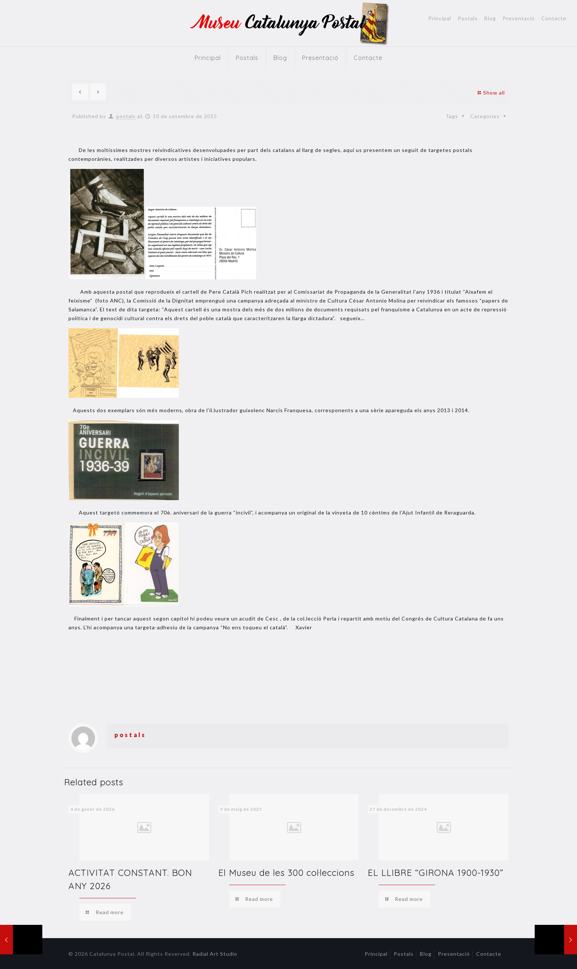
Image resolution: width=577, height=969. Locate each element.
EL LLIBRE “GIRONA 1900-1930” (435, 872)
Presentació (519, 18)
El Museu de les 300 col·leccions (286, 872)
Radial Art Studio (214, 954)
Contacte (553, 18)
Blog (490, 18)
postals (126, 116)
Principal (439, 18)
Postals (468, 18)
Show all (490, 92)
